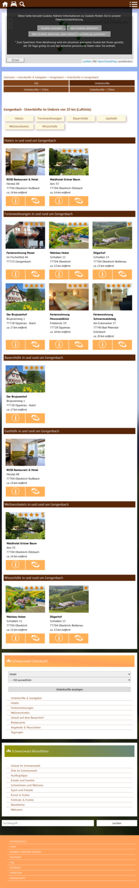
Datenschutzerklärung (69, 19)
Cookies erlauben (51, 28)
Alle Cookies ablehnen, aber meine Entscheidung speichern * (69, 34)
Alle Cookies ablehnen (84, 28)
